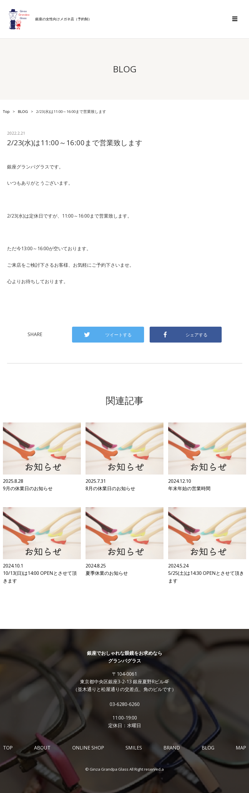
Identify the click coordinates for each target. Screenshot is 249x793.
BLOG (23, 111)
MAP (241, 747)
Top (6, 111)
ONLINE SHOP (88, 747)
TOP (8, 747)
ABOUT (42, 747)
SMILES (134, 747)
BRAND (171, 747)
